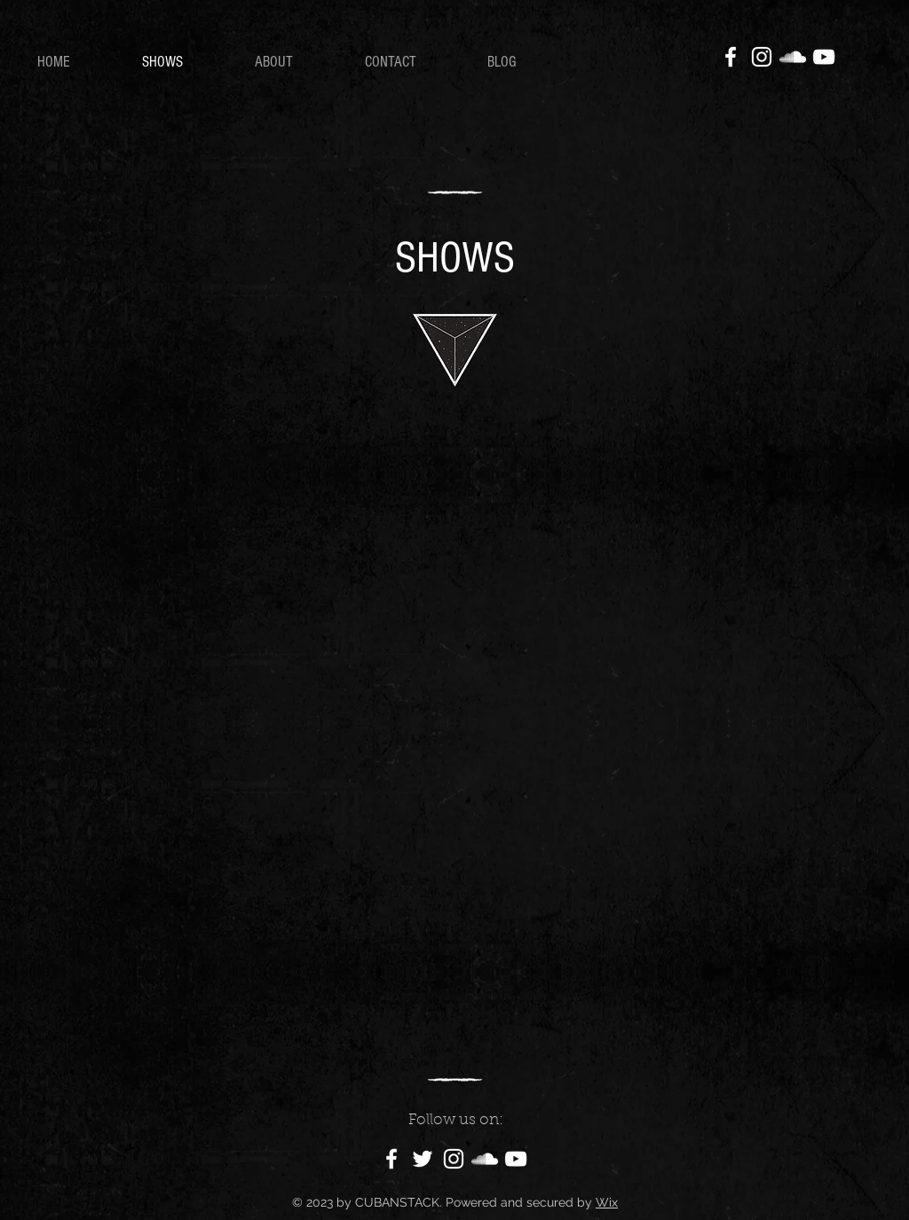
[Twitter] (422, 1158)
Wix (607, 1202)
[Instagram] (761, 56)
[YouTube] (823, 56)
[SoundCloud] (792, 56)
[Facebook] (730, 56)
